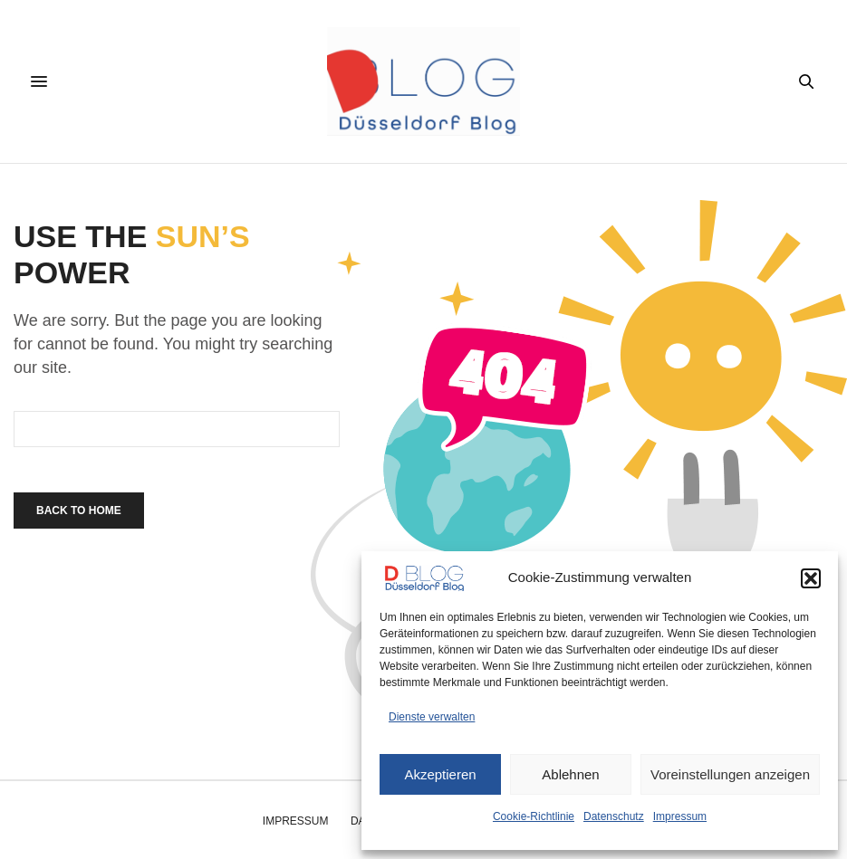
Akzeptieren (440, 774)
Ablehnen (570, 774)
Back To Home (78, 510)
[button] (811, 578)
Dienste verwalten (432, 717)
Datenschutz (613, 816)
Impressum (680, 816)
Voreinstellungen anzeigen (730, 774)
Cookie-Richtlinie (533, 816)
